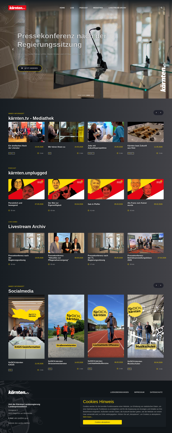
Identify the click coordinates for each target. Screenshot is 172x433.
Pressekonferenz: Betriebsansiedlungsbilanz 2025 (140, 258)
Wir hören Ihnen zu (56, 147)
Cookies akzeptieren (102, 422)
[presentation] (157, 112)
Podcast (84, 8)
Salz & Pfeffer (94, 204)
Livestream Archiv (117, 8)
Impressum (139, 392)
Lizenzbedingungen (119, 392)
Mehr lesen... (88, 417)
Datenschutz (156, 392)
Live (72, 8)
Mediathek (98, 8)
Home (62, 8)
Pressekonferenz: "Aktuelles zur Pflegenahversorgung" (58, 258)
